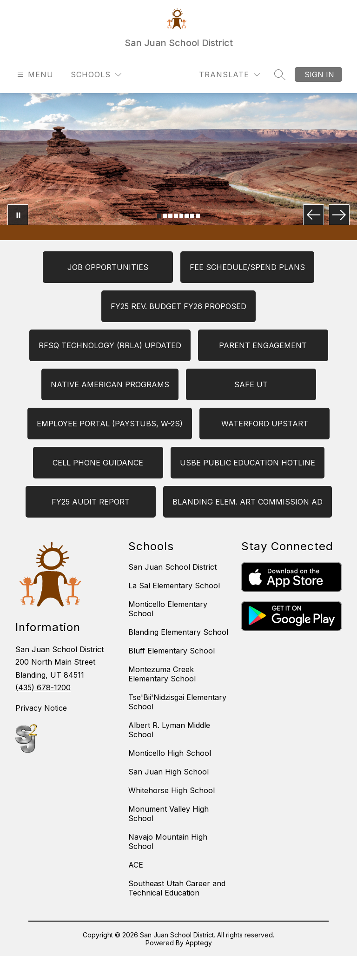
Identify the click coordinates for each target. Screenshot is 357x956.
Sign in (319, 74)
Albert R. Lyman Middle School (169, 729)
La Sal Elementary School (174, 585)
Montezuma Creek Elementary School (162, 674)
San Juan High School (168, 771)
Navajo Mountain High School (167, 841)
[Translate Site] (229, 75)
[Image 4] (176, 216)
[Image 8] (198, 216)
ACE (135, 864)
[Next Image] (339, 214)
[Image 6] (187, 216)
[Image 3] (170, 216)
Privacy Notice (41, 708)
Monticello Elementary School (167, 608)
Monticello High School (169, 753)
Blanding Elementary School (178, 632)
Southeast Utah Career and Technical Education (176, 888)
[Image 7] (192, 216)
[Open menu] (34, 75)
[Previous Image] (313, 214)
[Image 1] (159, 216)
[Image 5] (181, 216)
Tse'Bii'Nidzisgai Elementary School (177, 702)
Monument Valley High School (168, 813)
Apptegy (198, 943)
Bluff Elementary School (171, 650)
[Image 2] (165, 216)
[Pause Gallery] (17, 214)
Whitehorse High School (171, 790)
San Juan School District (172, 567)
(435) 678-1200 (43, 687)
